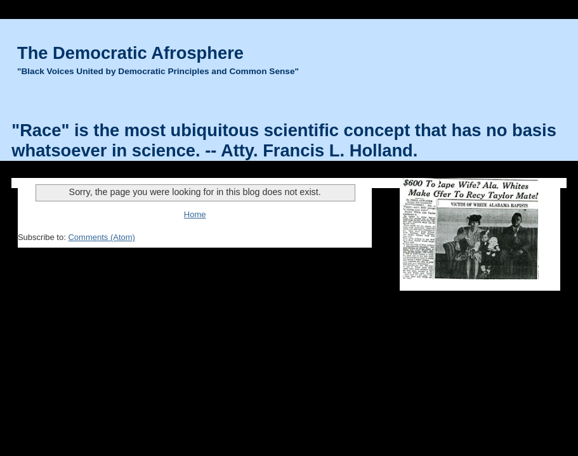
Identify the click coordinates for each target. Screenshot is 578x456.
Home (195, 214)
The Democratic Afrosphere (130, 53)
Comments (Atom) (101, 237)
